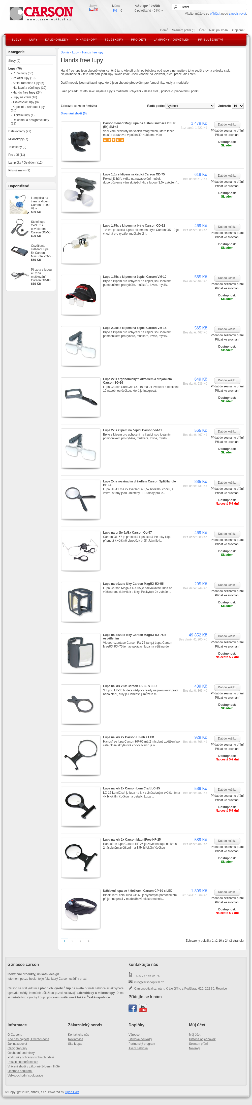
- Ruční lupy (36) (22, 73)
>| (89, 941)
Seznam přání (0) (184, 30)
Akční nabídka (138, 1048)
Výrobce (134, 1034)
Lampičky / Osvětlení (172, 39)
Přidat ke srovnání (227, 135)
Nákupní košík (218, 30)
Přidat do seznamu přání (227, 130)
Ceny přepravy (17, 1048)
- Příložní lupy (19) (23, 78)
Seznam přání (198, 1044)
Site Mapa (75, 1044)
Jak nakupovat (17, 1044)
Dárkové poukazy (140, 1039)
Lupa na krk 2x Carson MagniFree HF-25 (132, 839)
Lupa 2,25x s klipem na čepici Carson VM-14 (134, 328)
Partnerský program (142, 1044)
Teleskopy (114, 39)
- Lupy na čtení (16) (24, 97)
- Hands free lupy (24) (26, 92)
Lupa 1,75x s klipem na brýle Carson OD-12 (134, 225)
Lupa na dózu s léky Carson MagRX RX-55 (133, 584)
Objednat (238, 30)
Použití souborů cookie (23, 1062)
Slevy (17, 39)
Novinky (194, 1048)
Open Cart (72, 1092)
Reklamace (75, 1039)
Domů (164, 30)
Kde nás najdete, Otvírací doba (28, 1039)
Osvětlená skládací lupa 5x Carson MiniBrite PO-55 (41, 251)
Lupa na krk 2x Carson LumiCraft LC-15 (131, 788)
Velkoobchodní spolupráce (25, 1075)
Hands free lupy (92, 52)
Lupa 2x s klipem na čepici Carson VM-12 (132, 430)
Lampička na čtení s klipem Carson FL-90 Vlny (40, 203)
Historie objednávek (202, 1039)
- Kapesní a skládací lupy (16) (28, 108)
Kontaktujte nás (78, 1034)
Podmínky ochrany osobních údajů (31, 1057)
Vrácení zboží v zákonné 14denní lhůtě (34, 1066)
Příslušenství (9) (19, 170)
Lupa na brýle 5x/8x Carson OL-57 (127, 532)
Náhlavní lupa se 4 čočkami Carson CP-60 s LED (137, 891)
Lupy (33, 39)
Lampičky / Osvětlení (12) (25, 162)
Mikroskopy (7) (18, 139)
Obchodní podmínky (21, 1053)
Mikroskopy (86, 39)
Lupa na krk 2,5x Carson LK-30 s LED (130, 686)
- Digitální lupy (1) (23, 115)
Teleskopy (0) (17, 147)
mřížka (92, 106)
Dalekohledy (56, 39)
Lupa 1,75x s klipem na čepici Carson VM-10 (134, 277)
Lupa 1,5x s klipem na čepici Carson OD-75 (134, 174)
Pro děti (138, 39)
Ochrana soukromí (20, 1071)
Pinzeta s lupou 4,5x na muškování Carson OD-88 (41, 275)
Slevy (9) (14, 61)
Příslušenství (210, 39)
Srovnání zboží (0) (74, 113)
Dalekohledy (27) (19, 131)
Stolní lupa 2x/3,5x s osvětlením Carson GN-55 (40, 227)
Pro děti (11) (16, 155)
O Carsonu (15, 1034)
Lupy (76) (15, 68)
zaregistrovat (237, 13)
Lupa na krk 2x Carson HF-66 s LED (128, 737)
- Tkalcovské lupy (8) (25, 102)
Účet (202, 30)
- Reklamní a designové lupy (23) (30, 121)
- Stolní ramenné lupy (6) (27, 83)
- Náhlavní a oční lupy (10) (28, 87)
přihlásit (215, 13)
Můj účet (194, 1034)
